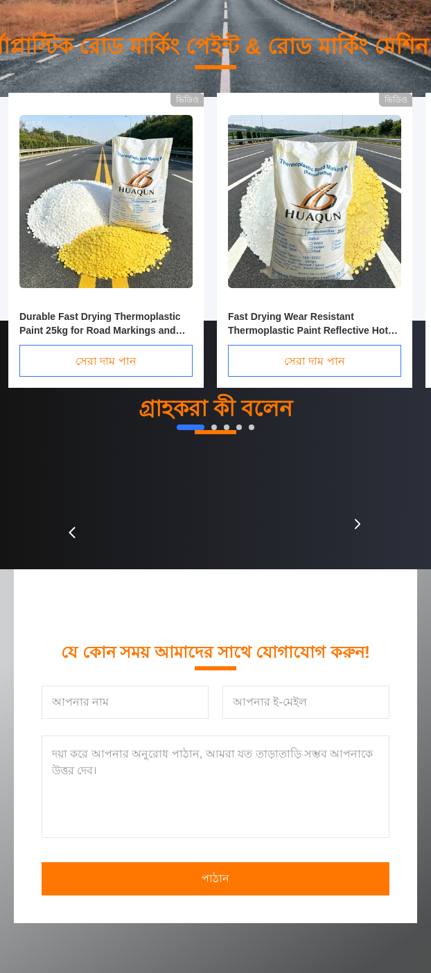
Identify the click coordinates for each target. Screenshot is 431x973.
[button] (72, 532)
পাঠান (215, 878)
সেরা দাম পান (106, 361)
